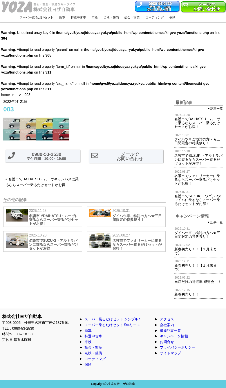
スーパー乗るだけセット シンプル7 (112, 319)
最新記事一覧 (170, 331)
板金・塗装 (93, 347)
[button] (157, 6)
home (5, 95)
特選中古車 (93, 336)
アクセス (167, 319)
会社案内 (167, 325)
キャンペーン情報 (174, 336)
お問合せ (167, 342)
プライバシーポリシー (177, 347)
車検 (88, 342)
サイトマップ (170, 353)
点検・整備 (93, 353)
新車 (88, 331)
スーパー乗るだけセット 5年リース (112, 325)
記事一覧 (216, 108)
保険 (88, 364)
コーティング (95, 359)
